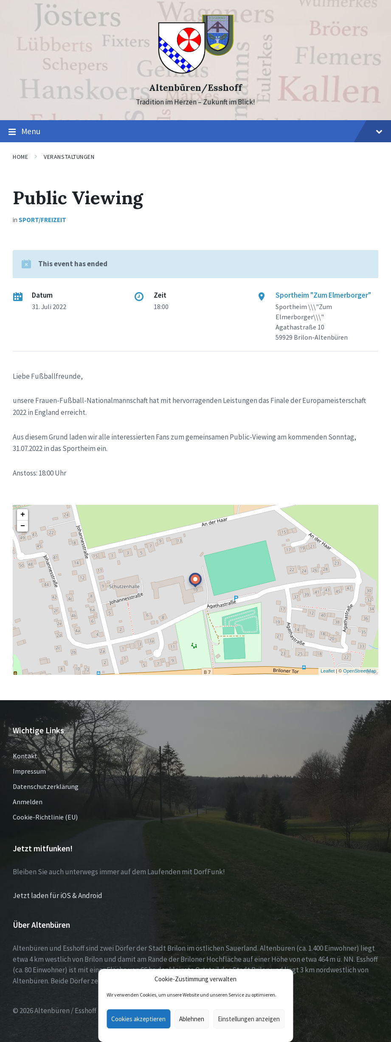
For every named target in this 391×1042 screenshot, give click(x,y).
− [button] (22, 526)
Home (20, 157)
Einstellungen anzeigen (249, 1019)
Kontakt (25, 756)
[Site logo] (195, 72)
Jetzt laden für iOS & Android (57, 895)
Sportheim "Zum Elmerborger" (323, 295)
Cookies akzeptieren (138, 1019)
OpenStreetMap (359, 670)
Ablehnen (191, 1019)
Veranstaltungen (69, 157)
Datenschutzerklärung (46, 786)
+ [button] (22, 515)
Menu (195, 131)
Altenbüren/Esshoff (195, 87)
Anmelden (27, 801)
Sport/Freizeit (42, 220)
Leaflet (328, 670)
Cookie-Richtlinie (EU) (45, 817)
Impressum (29, 771)
